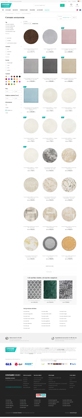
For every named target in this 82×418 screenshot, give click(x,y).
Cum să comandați (38, 379)
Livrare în (4, 1)
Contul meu (63, 6)
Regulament (37, 382)
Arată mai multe (49, 267)
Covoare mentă (63, 322)
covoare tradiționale (10, 26)
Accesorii (40, 10)
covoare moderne (9, 24)
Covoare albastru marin (65, 317)
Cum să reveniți (37, 380)
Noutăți (47, 10)
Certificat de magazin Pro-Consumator (58, 384)
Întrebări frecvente (53, 386)
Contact (74, 1)
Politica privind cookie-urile (55, 379)
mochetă (31, 354)
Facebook (80, 10)
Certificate (51, 388)
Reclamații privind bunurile (40, 384)
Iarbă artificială (26, 388)
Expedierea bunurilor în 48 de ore (65, 339)
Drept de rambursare (15, 1)
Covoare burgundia (28, 315)
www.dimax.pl (73, 413)
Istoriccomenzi (73, 382)
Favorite (69, 6)
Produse (72, 384)
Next (74, 291)
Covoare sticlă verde (46, 315)
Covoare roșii (26, 317)
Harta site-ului (52, 382)
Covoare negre (63, 315)
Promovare (72, 386)
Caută (55, 5)
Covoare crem (63, 320)
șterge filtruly (35, 23)
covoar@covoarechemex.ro (13, 388)
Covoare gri (26, 327)
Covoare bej (26, 313)
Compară (75, 6)
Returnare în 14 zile (16, 339)
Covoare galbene (45, 322)
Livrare (35, 388)
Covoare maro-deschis (29, 320)
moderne (47, 349)
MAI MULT (7, 33)
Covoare (8, 10)
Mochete (15, 10)
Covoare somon (45, 320)
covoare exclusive (9, 29)
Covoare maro (63, 313)
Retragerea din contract (39, 390)
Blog (69, 1)
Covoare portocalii (45, 324)
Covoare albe (44, 313)
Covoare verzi (63, 327)
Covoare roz (62, 324)
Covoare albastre (27, 324)
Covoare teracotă (45, 327)
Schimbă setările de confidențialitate (57, 390)
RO (80, 1)
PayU (55, 362)
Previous (25, 291)
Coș (80, 6)
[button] (67, 17)
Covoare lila (26, 322)
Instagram (77, 10)
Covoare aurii (26, 329)
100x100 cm (26, 23)
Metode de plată (38, 386)
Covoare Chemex (6, 5)
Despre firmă (63, 1)
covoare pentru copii (10, 31)
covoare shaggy (9, 27)
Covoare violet (44, 317)
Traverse (32, 10)
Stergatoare (24, 10)
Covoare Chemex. (17, 413)
